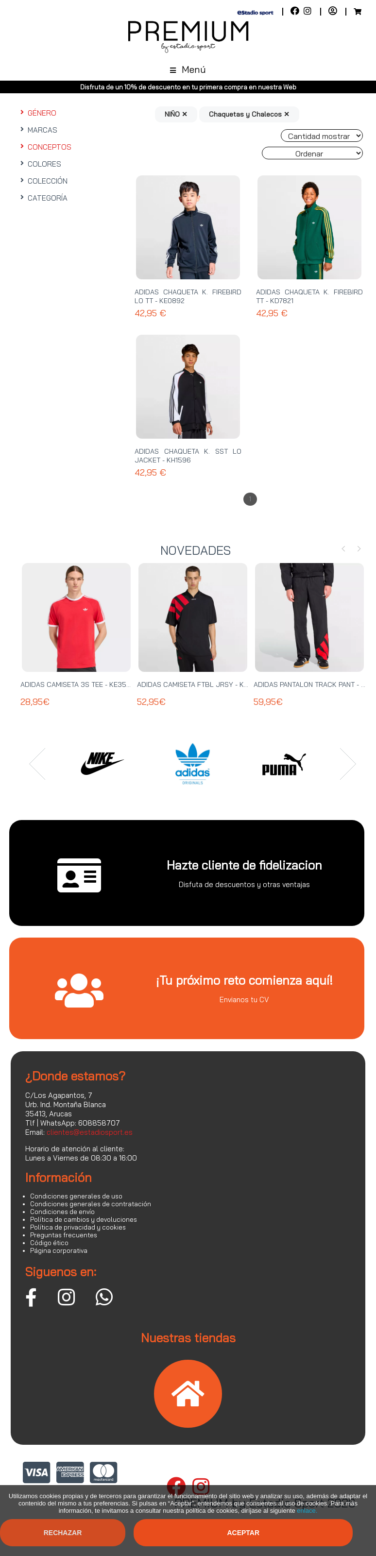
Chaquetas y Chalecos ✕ (249, 114)
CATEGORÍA (43, 198)
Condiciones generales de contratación (90, 1204)
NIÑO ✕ (176, 114)
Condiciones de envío (62, 1211)
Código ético (49, 1243)
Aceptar (243, 1533)
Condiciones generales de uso (76, 1196)
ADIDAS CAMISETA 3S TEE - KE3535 (77, 684)
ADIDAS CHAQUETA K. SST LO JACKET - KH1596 (188, 455)
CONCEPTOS (44, 147)
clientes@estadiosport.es (90, 1132)
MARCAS (37, 130)
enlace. (307, 1510)
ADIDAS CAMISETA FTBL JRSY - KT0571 (199, 684)
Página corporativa (58, 1250)
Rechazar (63, 1533)
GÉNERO (37, 113)
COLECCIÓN (43, 181)
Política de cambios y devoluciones (83, 1219)
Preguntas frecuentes (63, 1235)
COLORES (39, 164)
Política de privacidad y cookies (78, 1227)
